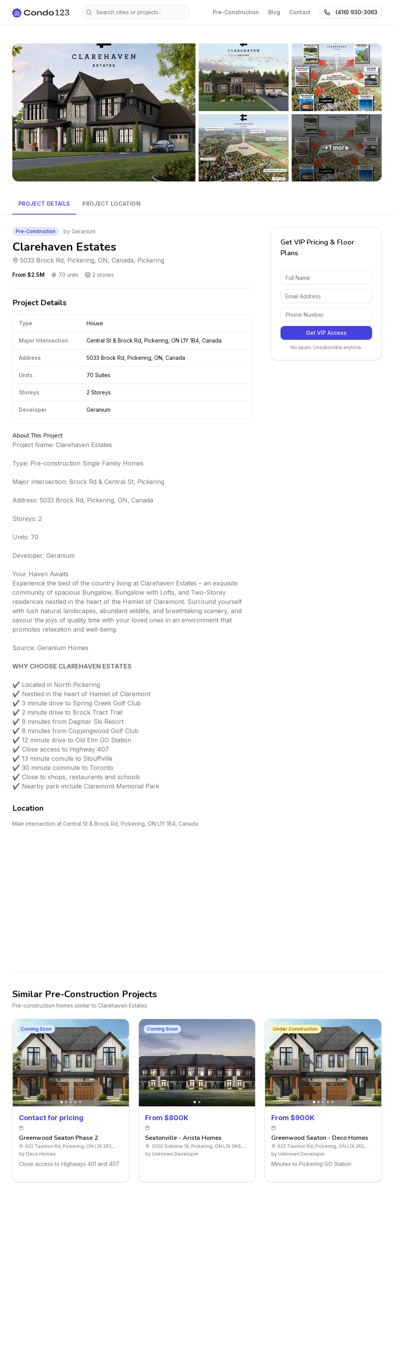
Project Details (44, 203)
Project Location (111, 203)
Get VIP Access (326, 332)
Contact (300, 12)
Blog (274, 12)
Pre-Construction (236, 12)
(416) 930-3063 (350, 12)
